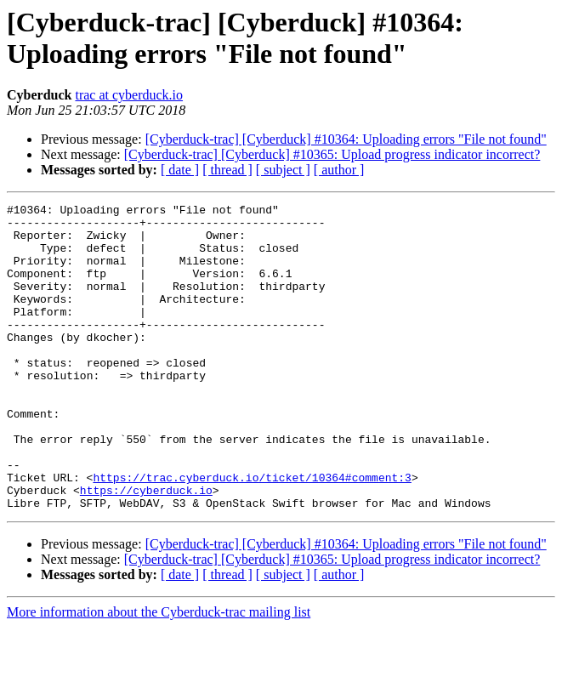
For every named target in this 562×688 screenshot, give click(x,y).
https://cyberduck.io (146, 548)
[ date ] (180, 169)
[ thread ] (227, 169)
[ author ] (339, 169)
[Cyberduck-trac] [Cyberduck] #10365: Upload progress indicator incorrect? (332, 154)
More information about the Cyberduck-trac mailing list (158, 673)
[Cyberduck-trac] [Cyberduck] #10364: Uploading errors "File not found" (346, 139)
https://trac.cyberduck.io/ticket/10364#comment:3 (252, 533)
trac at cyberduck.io (129, 95)
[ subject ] (283, 169)
